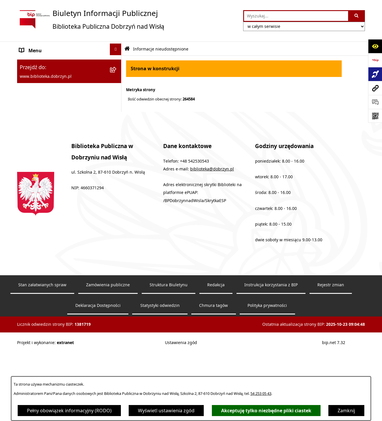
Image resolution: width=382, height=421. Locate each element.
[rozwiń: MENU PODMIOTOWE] (117, 63)
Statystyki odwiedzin (160, 374)
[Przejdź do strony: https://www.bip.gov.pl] (375, 60)
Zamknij (346, 410)
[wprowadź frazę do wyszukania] (296, 16)
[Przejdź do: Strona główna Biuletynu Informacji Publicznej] (127, 49)
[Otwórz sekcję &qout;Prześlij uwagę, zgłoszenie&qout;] (375, 102)
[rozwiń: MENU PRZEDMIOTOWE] (117, 77)
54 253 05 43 (260, 393)
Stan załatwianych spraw (42, 353)
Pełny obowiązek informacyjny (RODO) (69, 410)
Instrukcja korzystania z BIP (271, 353)
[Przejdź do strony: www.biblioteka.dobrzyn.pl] (375, 88)
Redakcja (216, 353)
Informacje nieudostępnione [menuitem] (50, 134)
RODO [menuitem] (26, 148)
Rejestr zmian (330, 353)
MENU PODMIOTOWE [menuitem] (43, 64)
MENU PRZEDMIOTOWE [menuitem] (45, 78)
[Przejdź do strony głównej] (90, 19)
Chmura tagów (213, 374)
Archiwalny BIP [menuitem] (35, 106)
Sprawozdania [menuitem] (35, 92)
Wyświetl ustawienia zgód (166, 410)
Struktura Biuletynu (169, 353)
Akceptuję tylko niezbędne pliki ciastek (266, 410)
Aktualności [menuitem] (32, 120)
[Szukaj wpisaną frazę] (357, 16)
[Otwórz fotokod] (375, 116)
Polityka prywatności (267, 374)
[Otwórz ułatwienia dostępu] (375, 46)
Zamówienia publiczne (108, 353)
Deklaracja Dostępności (98, 374)
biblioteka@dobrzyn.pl (212, 237)
